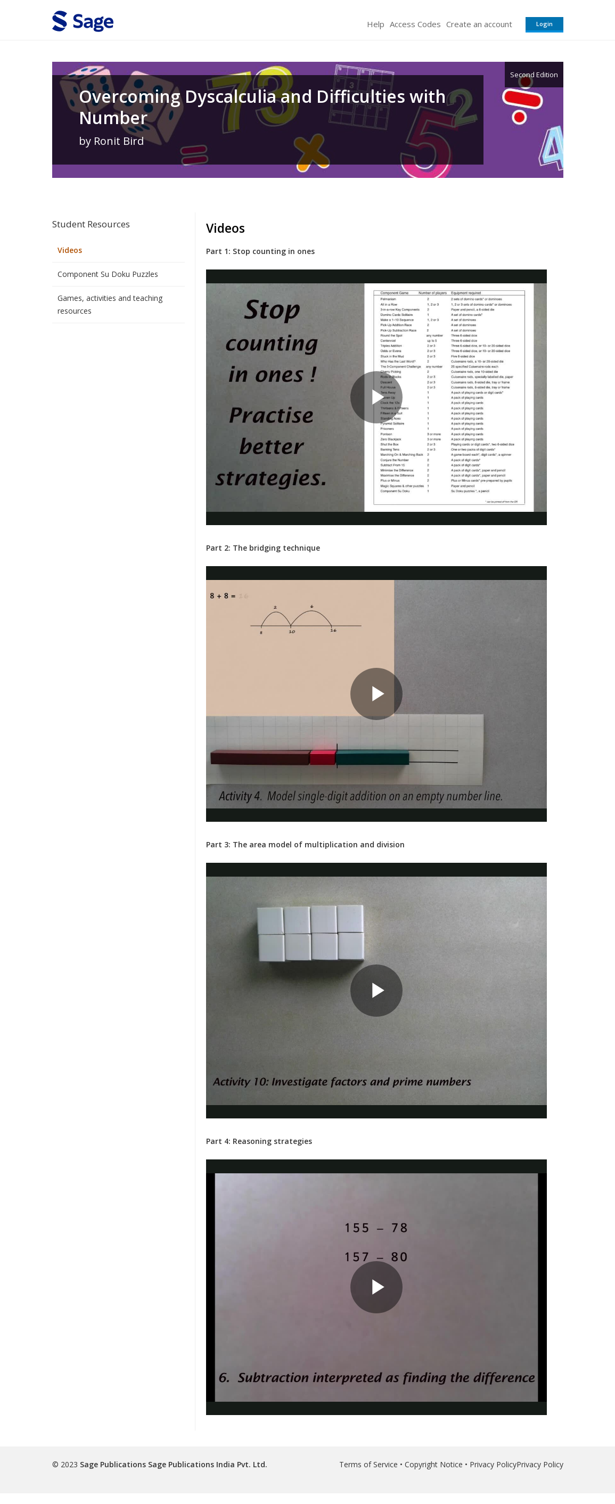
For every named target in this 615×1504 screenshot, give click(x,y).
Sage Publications (113, 1464)
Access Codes (415, 24)
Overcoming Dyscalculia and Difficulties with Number (262, 107)
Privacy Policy (493, 1464)
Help (375, 24)
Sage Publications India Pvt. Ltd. (206, 1464)
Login (544, 24)
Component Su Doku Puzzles (108, 274)
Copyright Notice (434, 1464)
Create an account (479, 24)
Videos (70, 250)
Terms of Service (368, 1464)
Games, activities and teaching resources (110, 304)
